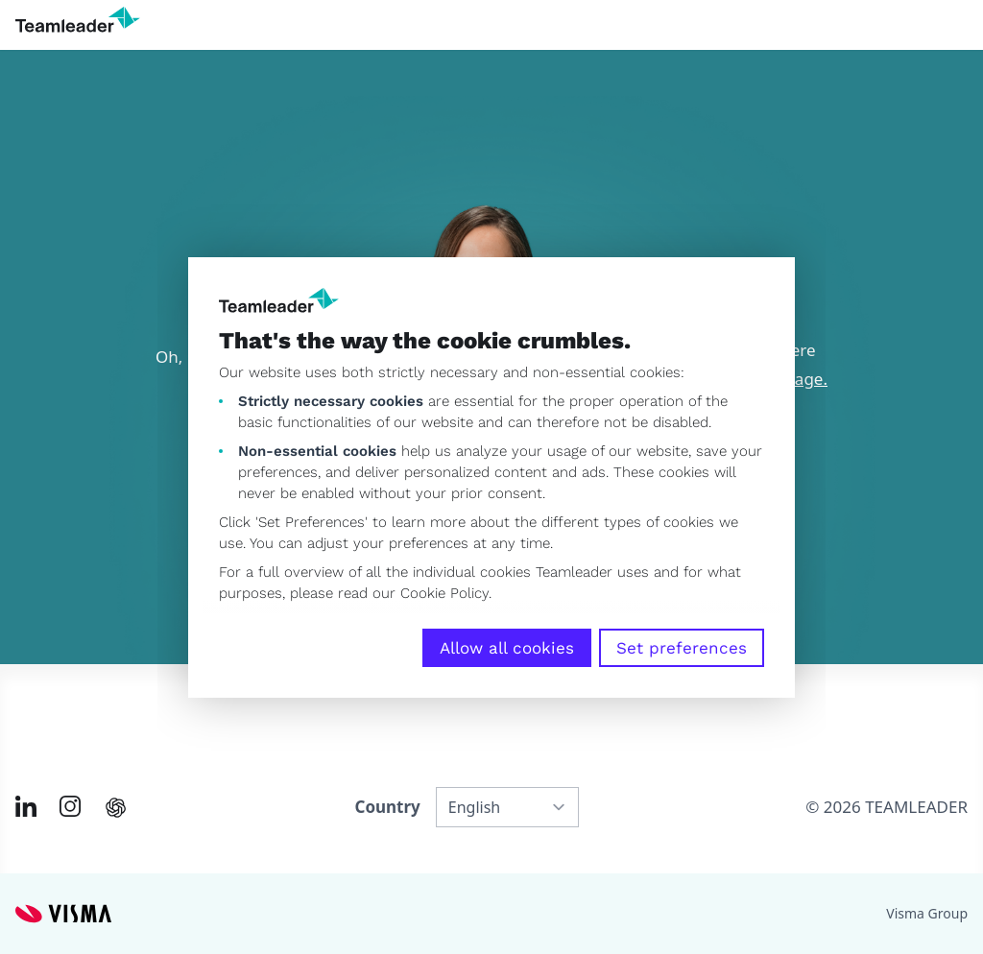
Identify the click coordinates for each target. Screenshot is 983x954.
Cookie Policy (444, 593)
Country (387, 807)
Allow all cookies (507, 647)
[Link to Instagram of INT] (70, 806)
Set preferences (681, 647)
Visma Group (927, 913)
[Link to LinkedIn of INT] (25, 806)
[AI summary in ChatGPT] (116, 808)
